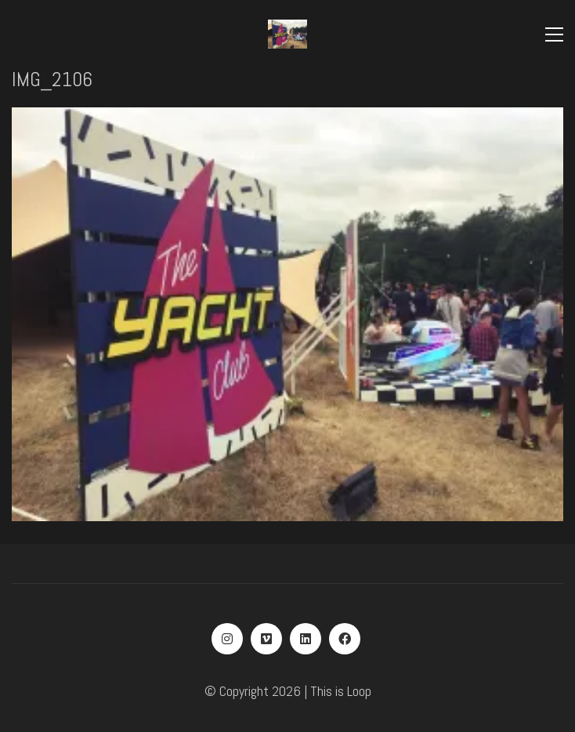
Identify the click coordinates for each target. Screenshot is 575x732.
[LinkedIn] (305, 638)
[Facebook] (344, 638)
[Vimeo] (266, 638)
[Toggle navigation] (554, 34)
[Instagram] (227, 638)
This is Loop (340, 691)
